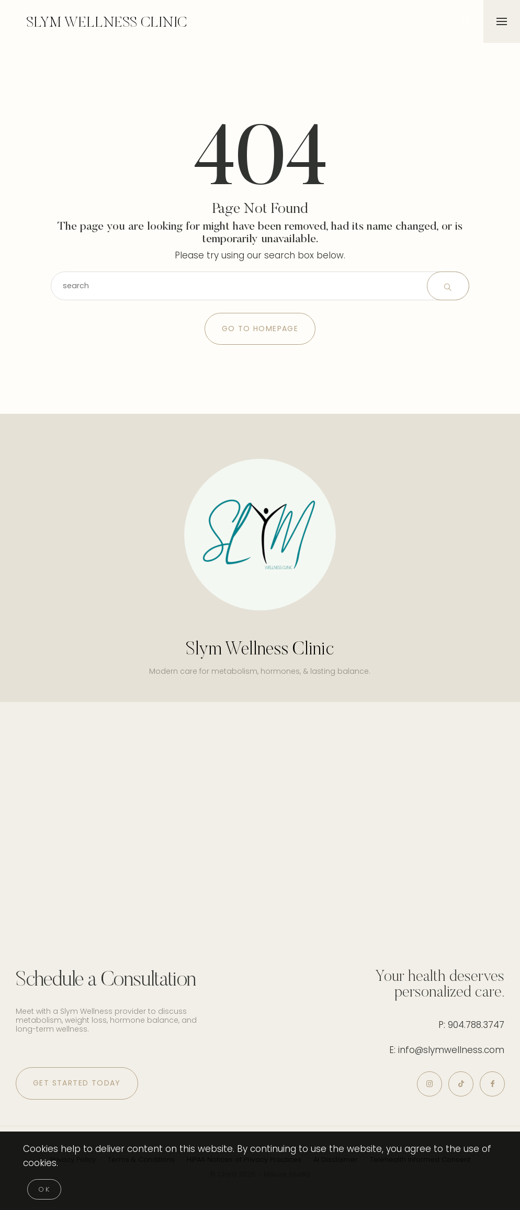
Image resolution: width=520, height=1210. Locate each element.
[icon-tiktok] (457, 1085)
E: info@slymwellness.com (446, 1050)
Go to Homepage (260, 328)
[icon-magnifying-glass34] (465, 21)
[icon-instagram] (423, 1085)
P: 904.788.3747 (471, 1025)
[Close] (44, 1189)
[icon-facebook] (491, 1085)
